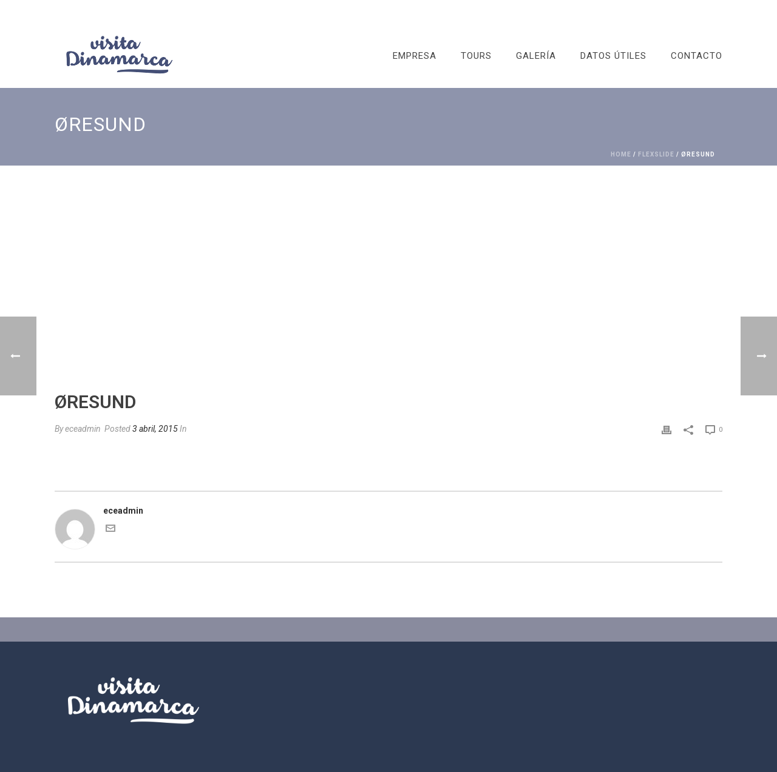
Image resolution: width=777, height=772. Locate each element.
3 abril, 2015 (155, 429)
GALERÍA (536, 55)
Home (621, 154)
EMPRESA (414, 55)
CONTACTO (696, 55)
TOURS (476, 55)
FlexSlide (656, 154)
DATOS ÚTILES (613, 55)
